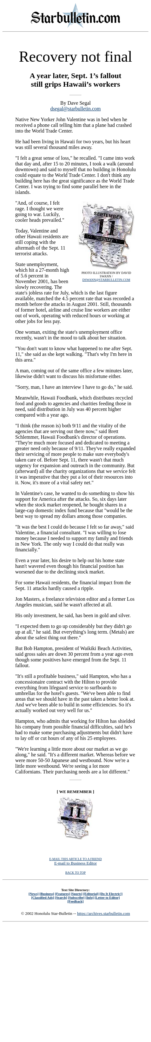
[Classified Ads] (42, 897)
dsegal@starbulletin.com (75, 108)
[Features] (62, 894)
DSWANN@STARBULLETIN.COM (106, 280)
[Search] (61, 897)
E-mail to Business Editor (75, 863)
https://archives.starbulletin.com (103, 913)
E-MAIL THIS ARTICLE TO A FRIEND (75, 859)
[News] (34, 894)
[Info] (89, 897)
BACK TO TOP (75, 872)
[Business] (46, 894)
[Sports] (76, 894)
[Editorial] (90, 894)
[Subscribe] (76, 897)
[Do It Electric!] (110, 894)
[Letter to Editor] (107, 897)
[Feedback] (75, 901)
